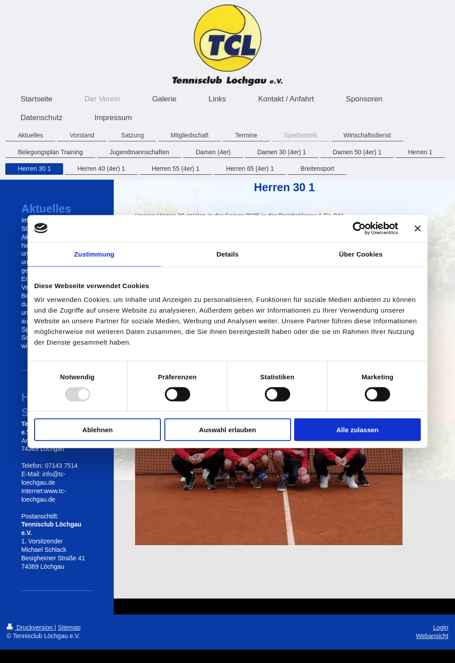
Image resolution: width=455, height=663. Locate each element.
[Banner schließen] (418, 228)
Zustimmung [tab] (94, 253)
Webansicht (432, 635)
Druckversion (30, 627)
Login (440, 627)
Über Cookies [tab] (361, 253)
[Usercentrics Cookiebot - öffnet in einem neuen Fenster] (359, 228)
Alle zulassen (357, 430)
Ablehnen (97, 430)
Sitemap (69, 627)
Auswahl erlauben (227, 430)
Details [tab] (227, 253)
